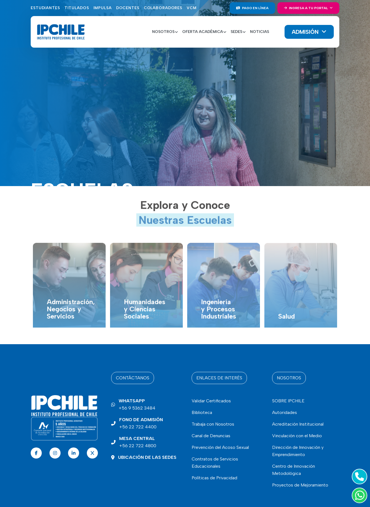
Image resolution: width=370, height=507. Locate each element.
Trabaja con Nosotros (213, 424)
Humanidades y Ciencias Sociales (144, 317)
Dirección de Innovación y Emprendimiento (298, 451)
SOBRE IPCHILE (288, 400)
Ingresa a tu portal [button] (306, 8)
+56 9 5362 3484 (137, 404)
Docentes (127, 8)
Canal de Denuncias (211, 435)
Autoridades (284, 412)
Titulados (76, 8)
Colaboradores (163, 8)
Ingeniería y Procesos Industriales (218, 317)
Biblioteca (202, 412)
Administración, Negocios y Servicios (71, 317)
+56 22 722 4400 (141, 422)
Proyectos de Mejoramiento (300, 485)
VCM (192, 8)
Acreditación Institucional (298, 424)
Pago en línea (252, 8)
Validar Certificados (211, 400)
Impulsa (102, 8)
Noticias (259, 31)
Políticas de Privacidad (214, 477)
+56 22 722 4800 (137, 441)
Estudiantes (45, 8)
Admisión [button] (306, 32)
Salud (286, 325)
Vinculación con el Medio (297, 435)
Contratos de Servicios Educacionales (215, 462)
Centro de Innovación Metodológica (293, 470)
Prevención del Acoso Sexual (220, 447)
